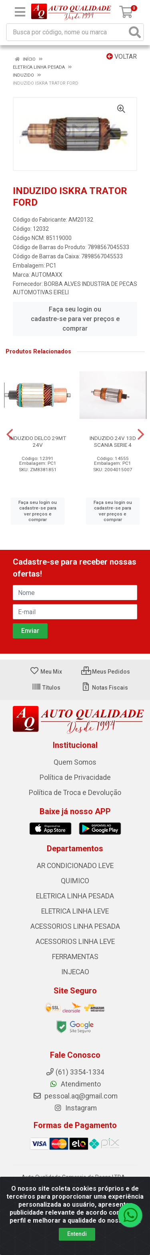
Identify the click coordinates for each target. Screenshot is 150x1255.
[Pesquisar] (134, 32)
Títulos (46, 687)
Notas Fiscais (104, 687)
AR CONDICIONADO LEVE (75, 866)
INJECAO (75, 972)
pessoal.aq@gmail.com (75, 1096)
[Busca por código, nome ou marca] (67, 32)
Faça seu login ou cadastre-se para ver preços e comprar (75, 318)
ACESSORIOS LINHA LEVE (75, 942)
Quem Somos (75, 762)
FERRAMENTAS (75, 957)
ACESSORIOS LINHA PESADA (75, 926)
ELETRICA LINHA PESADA (75, 896)
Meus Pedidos (105, 671)
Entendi (77, 1234)
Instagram (75, 1108)
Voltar (121, 56)
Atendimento (75, 1084)
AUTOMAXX (46, 275)
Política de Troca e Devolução (75, 793)
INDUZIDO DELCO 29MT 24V (37, 441)
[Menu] (20, 12)
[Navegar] (10, 434)
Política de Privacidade (75, 777)
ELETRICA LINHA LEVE (75, 911)
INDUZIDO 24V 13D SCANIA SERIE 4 (113, 441)
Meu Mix (46, 671)
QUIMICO (75, 881)
